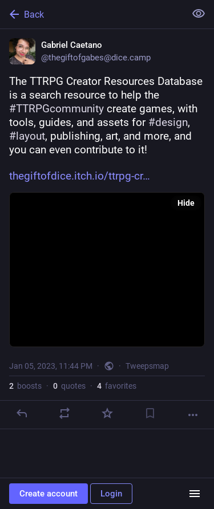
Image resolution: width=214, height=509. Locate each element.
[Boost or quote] (64, 413)
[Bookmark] (150, 413)
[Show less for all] (198, 13)
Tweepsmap (147, 365)
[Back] (91, 14)
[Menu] (194, 493)
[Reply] (22, 413)
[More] (193, 415)
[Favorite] (107, 413)
